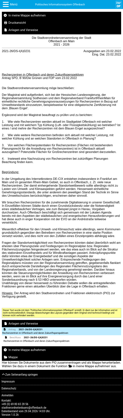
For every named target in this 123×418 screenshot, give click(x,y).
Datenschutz (9, 388)
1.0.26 (15, 415)
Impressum (8, 381)
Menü (13, 4)
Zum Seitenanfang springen (20, 374)
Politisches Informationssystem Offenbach (60, 4)
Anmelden (7, 395)
